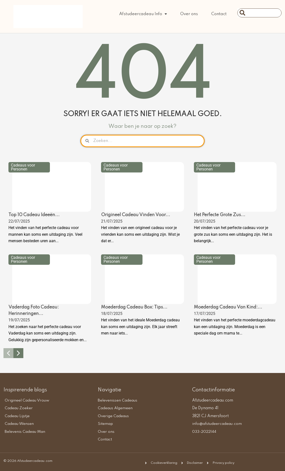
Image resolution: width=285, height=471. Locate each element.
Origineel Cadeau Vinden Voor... (135, 215)
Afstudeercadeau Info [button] (143, 14)
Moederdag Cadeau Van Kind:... (228, 307)
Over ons (189, 14)
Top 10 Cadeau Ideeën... (34, 215)
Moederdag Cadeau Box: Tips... (134, 307)
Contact (219, 14)
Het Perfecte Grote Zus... (219, 215)
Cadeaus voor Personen (23, 167)
